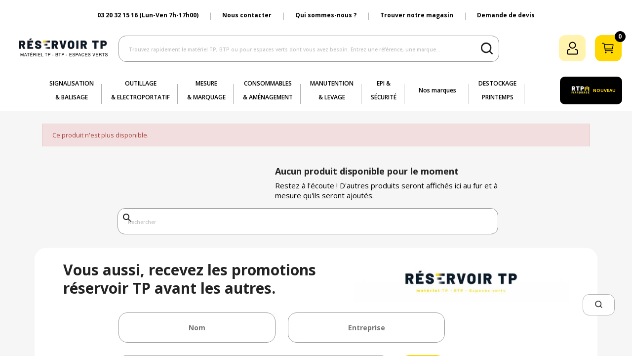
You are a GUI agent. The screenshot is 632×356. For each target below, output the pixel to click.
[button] (599, 304)
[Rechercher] (308, 221)
